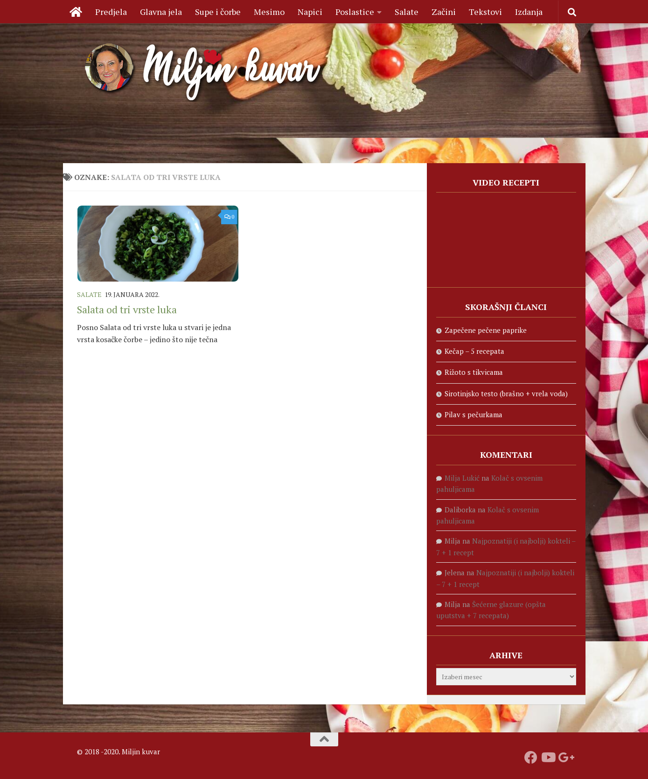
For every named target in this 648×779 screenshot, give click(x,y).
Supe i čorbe (218, 11)
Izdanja (529, 11)
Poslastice (354, 11)
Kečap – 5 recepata (474, 351)
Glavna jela (161, 11)
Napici (310, 11)
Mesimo (269, 11)
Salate (406, 11)
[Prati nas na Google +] (564, 757)
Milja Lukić (462, 478)
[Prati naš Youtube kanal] (547, 757)
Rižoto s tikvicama (474, 372)
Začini (444, 11)
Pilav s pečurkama (473, 414)
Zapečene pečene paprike (486, 330)
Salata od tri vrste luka (127, 309)
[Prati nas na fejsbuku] (530, 757)
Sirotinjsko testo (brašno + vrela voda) (506, 393)
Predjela (111, 11)
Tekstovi (485, 11)
